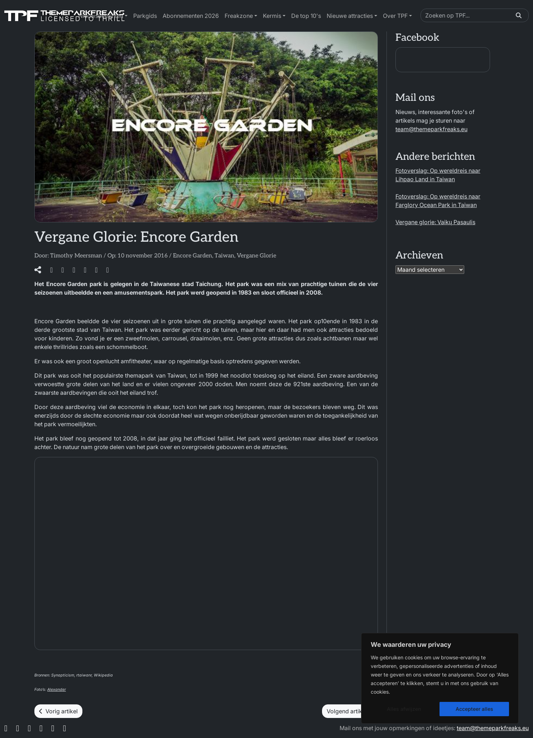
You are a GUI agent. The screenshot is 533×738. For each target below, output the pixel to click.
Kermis (272, 15)
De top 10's (306, 15)
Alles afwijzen (404, 709)
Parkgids (145, 15)
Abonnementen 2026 (191, 15)
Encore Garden (192, 255)
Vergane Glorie (256, 255)
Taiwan (224, 255)
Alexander (56, 689)
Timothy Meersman (76, 255)
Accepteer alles (474, 709)
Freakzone (239, 15)
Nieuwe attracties (350, 15)
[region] (440, 678)
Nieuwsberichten (100, 15)
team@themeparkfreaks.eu (431, 129)
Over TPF (395, 15)
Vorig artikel (58, 711)
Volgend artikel (350, 711)
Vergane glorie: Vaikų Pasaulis (435, 222)
